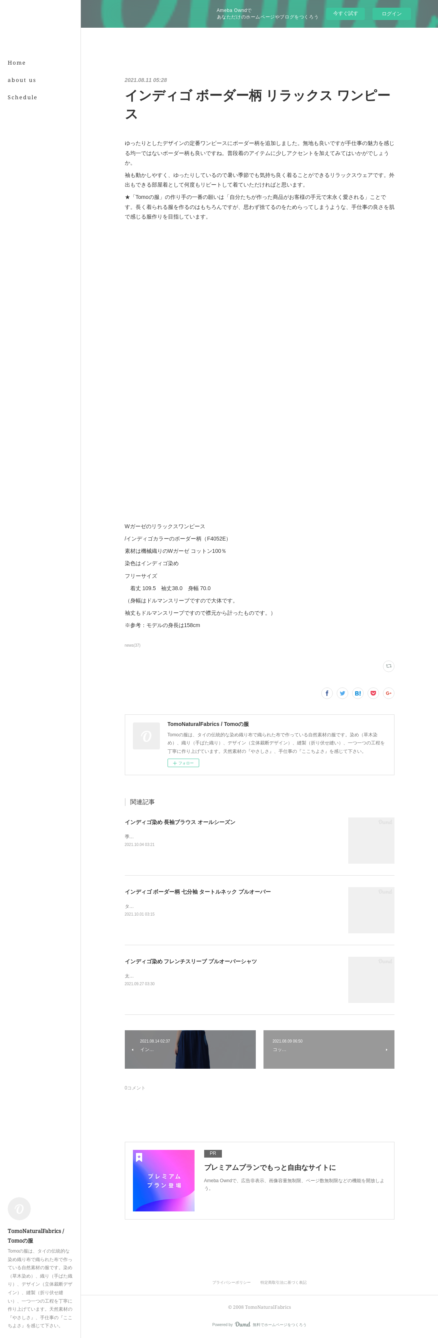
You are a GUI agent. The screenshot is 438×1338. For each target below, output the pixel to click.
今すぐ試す (345, 13)
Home (17, 62)
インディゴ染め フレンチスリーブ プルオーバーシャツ (191, 961)
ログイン (392, 14)
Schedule (23, 97)
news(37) (133, 645)
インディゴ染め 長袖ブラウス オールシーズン (180, 822)
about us (22, 79)
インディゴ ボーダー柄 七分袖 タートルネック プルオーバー (198, 892)
